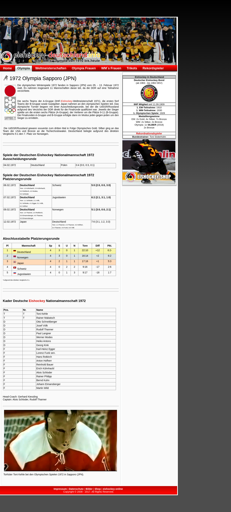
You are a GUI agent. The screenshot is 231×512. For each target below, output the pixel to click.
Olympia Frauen (84, 68)
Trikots (132, 68)
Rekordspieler (153, 68)
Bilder (89, 488)
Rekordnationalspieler (149, 133)
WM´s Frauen (111, 68)
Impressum (60, 488)
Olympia (23, 68)
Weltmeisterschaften (50, 68)
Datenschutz (76, 488)
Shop (98, 488)
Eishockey (66, 101)
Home (7, 68)
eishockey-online (113, 488)
